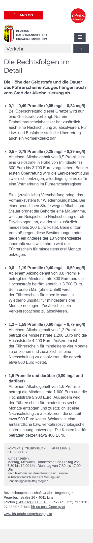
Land (23, 15)
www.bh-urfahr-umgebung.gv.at (28, 514)
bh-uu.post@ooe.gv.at (48, 507)
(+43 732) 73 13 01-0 (32, 502)
